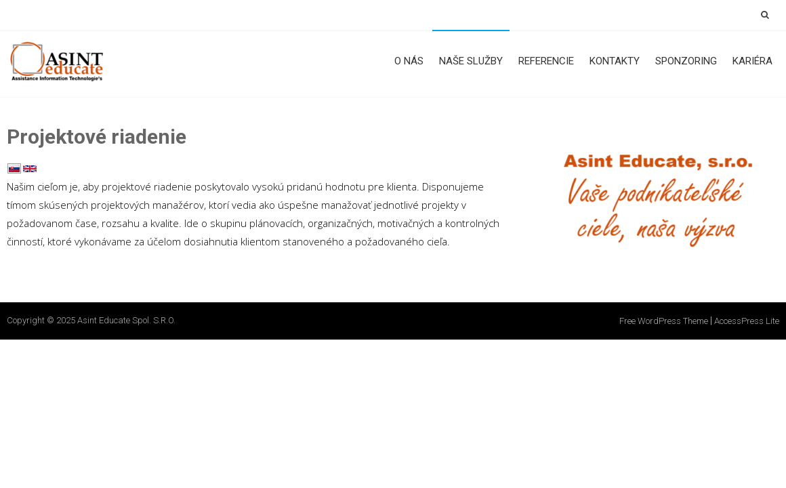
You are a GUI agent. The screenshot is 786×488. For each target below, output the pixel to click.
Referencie (546, 61)
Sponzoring (686, 61)
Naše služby (471, 61)
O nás (408, 61)
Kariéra (752, 61)
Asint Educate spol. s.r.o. (126, 320)
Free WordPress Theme (663, 321)
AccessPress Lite (746, 321)
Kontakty (615, 61)
